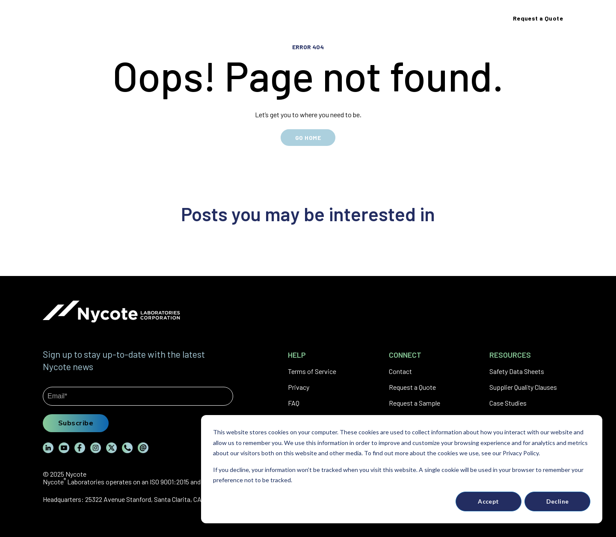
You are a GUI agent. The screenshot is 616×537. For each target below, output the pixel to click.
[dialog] (401, 469)
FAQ (293, 403)
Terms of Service (312, 371)
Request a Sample (414, 403)
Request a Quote (412, 387)
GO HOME (308, 137)
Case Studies (508, 403)
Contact (400, 371)
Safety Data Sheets (516, 371)
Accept (488, 501)
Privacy (298, 387)
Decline (557, 501)
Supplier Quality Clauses (523, 387)
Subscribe (75, 422)
